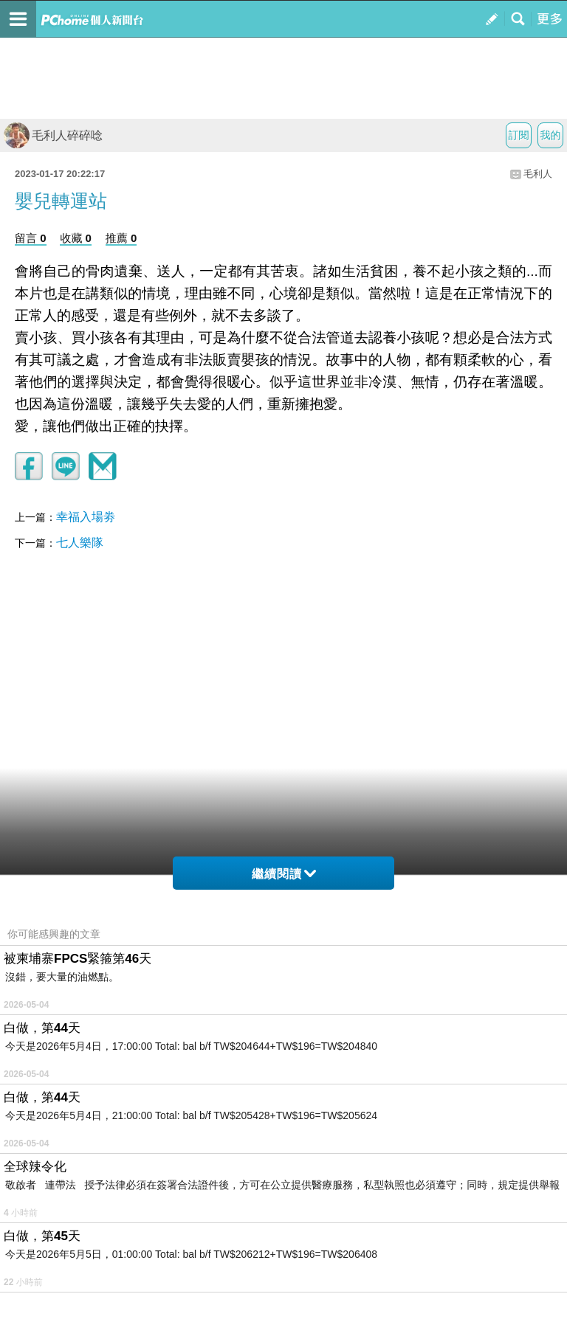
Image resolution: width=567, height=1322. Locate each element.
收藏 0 (76, 238)
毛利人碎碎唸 (53, 135)
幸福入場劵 (85, 517)
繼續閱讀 (284, 873)
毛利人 (537, 173)
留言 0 (31, 238)
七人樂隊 (79, 542)
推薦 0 (121, 238)
